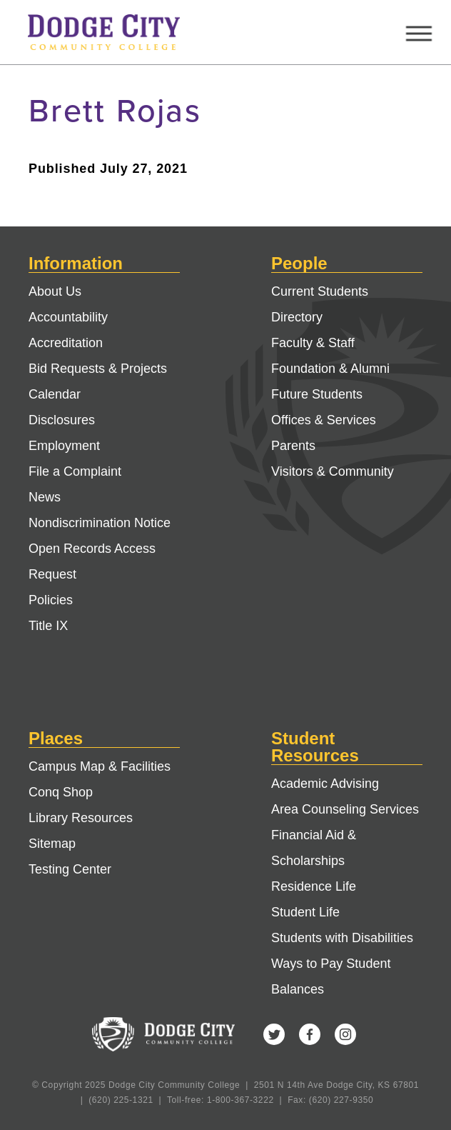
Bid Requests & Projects (98, 368)
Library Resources (81, 818)
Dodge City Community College (117, 32)
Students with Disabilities (342, 938)
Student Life (305, 912)
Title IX (48, 626)
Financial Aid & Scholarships (313, 848)
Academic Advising (325, 783)
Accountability (68, 317)
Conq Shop (61, 792)
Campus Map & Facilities (100, 766)
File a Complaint (75, 471)
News (45, 497)
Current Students (319, 291)
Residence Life (313, 886)
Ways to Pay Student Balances (330, 976)
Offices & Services (323, 420)
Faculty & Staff (313, 343)
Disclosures (62, 420)
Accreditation (66, 343)
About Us (55, 291)
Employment (64, 446)
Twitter (274, 1034)
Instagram (345, 1034)
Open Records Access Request (92, 561)
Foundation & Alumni (330, 368)
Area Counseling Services (345, 809)
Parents (293, 446)
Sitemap (52, 843)
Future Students (317, 394)
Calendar (55, 394)
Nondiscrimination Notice (100, 523)
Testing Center (70, 869)
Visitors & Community (332, 471)
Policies (51, 600)
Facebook (309, 1034)
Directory (297, 317)
